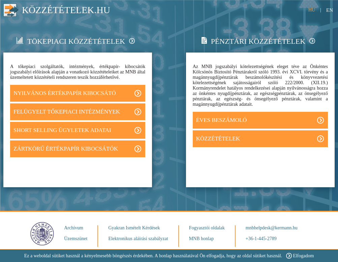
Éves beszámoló (260, 120)
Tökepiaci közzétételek (76, 41)
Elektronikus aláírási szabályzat (138, 238)
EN (329, 10)
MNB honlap (201, 238)
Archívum (73, 227)
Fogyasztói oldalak (207, 227)
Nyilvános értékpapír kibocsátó (77, 93)
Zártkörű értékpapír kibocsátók (77, 148)
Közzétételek (260, 138)
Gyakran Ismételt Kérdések (134, 227)
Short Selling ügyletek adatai (77, 130)
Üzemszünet (75, 238)
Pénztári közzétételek (258, 41)
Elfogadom (300, 255)
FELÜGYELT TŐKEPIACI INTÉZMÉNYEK (77, 111)
